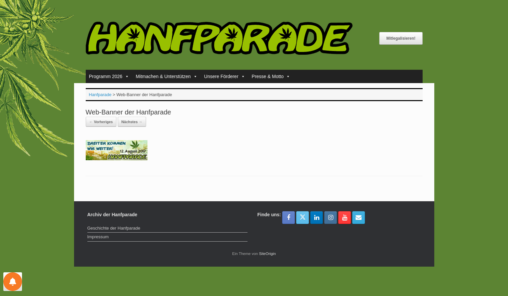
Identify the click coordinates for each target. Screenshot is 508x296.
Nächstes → (131, 122)
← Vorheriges (101, 122)
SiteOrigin (267, 254)
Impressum (98, 236)
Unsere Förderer (224, 76)
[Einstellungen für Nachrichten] (12, 281)
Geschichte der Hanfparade (113, 228)
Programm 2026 (109, 76)
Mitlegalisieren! (400, 38)
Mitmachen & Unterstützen (166, 76)
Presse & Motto (271, 76)
